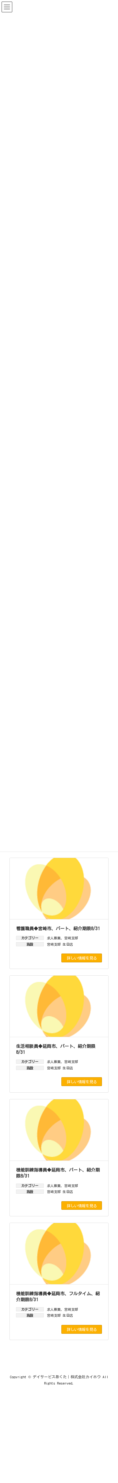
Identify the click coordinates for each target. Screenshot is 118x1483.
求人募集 (54, 938)
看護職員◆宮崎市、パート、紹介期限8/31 (58, 928)
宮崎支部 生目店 (60, 944)
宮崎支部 (71, 938)
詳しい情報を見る (82, 958)
